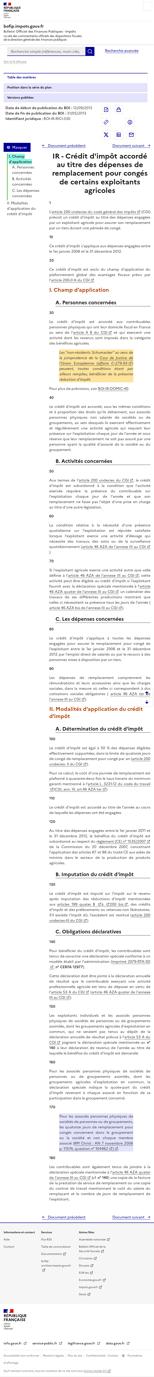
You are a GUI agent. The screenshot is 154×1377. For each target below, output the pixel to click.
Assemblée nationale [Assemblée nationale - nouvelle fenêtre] (92, 1240)
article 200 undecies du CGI (104, 480)
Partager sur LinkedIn (118, 134)
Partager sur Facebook (129, 122)
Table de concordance (56, 1247)
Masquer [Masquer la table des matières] (19, 147)
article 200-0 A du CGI (70, 280)
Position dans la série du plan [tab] (29, 87)
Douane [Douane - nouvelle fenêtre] (84, 1266)
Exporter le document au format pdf (106, 109)
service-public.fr (45, 1343)
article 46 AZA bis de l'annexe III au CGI (83, 607)
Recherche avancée (121, 50)
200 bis (116, 904)
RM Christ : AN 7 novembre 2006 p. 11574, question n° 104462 (96, 1146)
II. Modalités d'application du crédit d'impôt (21, 208)
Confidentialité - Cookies (102, 1356)
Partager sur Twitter (106, 134)
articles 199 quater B (77, 904)
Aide (7, 1240)
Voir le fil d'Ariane (15, 62)
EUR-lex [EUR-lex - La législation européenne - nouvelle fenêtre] (84, 1273)
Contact (9, 1247)
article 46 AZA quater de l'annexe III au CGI (99, 589)
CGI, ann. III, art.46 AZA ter (78, 789)
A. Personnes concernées (23, 169)
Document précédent (66, 145)
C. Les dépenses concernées (25, 193)
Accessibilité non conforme (22, 1356)
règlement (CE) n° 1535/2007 (121, 841)
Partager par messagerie (131, 134)
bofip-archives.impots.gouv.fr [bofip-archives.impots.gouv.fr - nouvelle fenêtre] (56, 1263)
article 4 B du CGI (90, 332)
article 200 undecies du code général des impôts (94, 211)
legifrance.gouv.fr (82, 1343)
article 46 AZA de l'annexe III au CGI (114, 546)
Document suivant (128, 145)
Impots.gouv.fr (88, 1287)
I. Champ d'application (20, 159)
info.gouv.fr (13, 1343)
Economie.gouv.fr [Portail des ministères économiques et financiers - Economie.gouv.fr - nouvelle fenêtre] (90, 1280)
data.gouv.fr (115, 1343)
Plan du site (75, 1356)
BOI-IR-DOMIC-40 (113, 388)
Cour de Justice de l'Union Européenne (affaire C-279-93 (96, 360)
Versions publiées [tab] (20, 97)
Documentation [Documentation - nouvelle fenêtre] (51, 1254)
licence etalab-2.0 (95, 1371)
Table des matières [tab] (21, 77)
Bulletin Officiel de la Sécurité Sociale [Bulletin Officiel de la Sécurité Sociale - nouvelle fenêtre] (92, 1249)
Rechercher (89, 51)
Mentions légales (54, 1356)
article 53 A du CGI (68, 992)
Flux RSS (46, 1240)
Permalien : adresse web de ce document (106, 122)
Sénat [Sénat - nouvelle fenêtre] (82, 1294)
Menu (147, 6)
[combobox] (46, 51)
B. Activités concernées (22, 181)
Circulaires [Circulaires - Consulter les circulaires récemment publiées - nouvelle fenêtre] (86, 1258)
